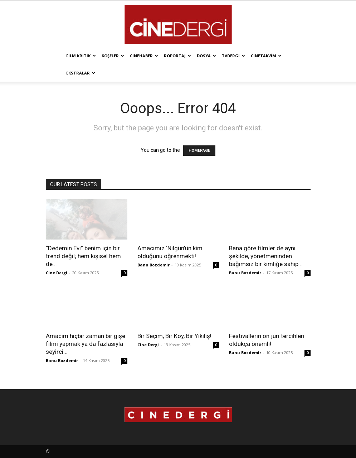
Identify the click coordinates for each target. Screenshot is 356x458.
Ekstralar (80, 73)
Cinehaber (144, 55)
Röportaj (177, 55)
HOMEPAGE (199, 150)
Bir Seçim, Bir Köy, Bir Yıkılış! (174, 335)
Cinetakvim (266, 55)
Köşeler (113, 55)
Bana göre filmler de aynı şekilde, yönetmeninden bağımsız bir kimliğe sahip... (266, 256)
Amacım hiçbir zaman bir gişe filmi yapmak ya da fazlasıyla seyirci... (85, 343)
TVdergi (233, 55)
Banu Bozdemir (153, 264)
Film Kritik (81, 55)
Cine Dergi (56, 272)
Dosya (206, 55)
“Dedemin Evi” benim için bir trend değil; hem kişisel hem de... (83, 256)
